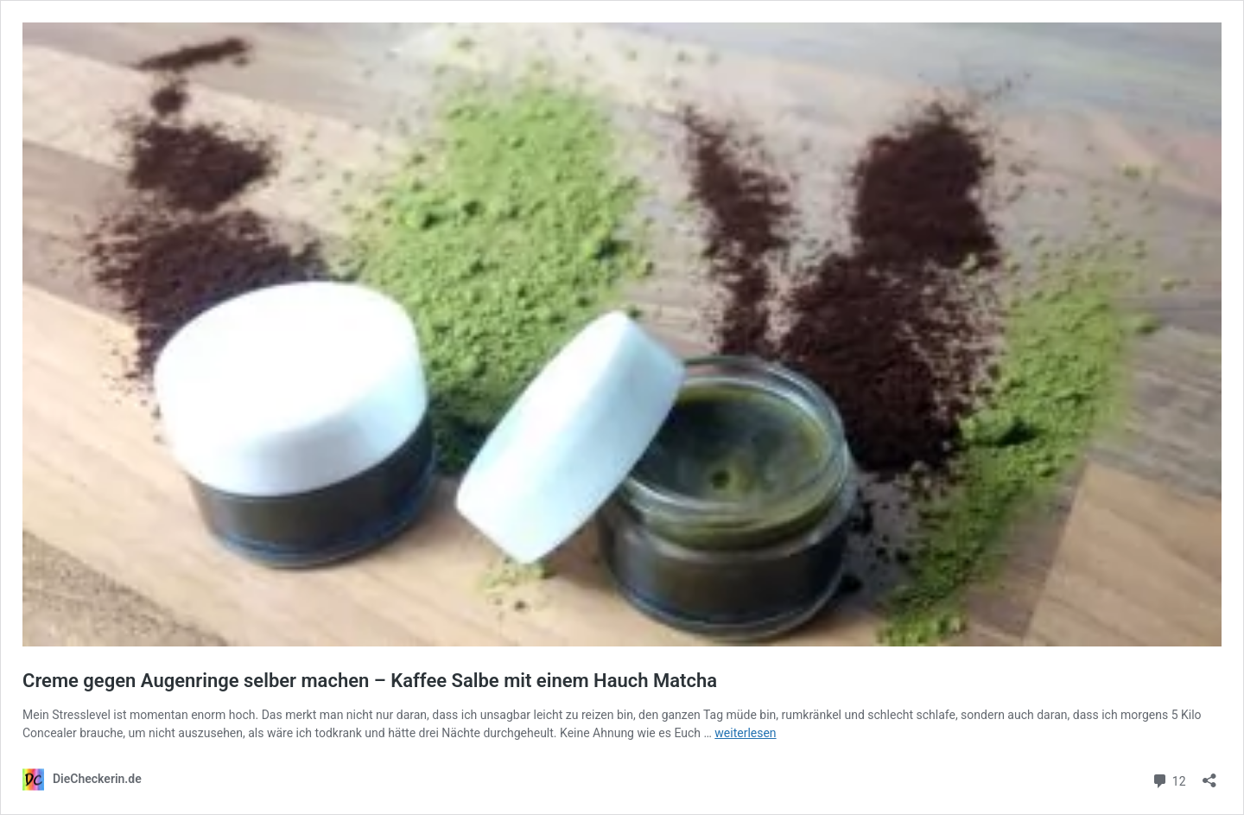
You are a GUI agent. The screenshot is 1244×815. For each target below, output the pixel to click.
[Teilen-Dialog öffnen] (1209, 774)
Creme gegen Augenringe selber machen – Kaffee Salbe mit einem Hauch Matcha (369, 680)
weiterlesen (745, 733)
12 (1168, 779)
